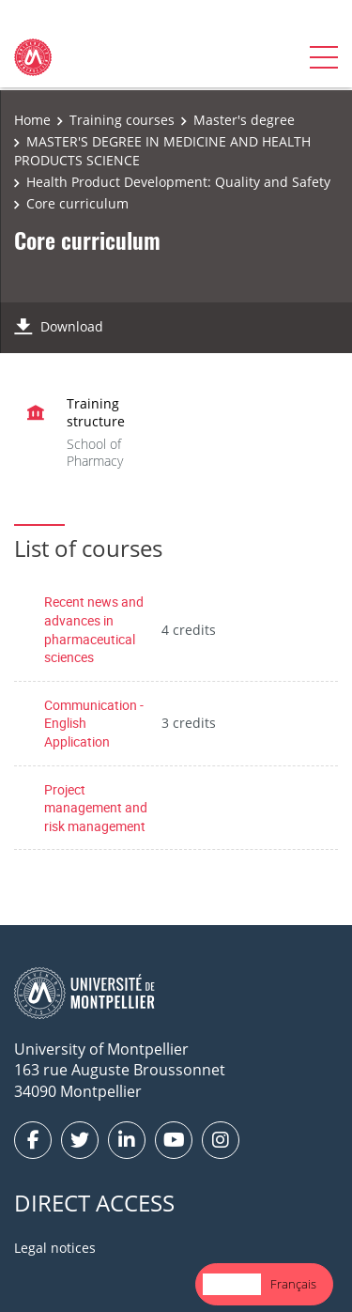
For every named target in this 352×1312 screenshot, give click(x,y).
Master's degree (244, 120)
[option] (293, 1284)
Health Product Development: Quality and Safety (178, 182)
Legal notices (55, 1248)
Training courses (122, 120)
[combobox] (232, 1284)
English (232, 1283)
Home (32, 120)
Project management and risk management (95, 807)
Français (293, 1283)
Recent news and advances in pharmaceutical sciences (94, 629)
